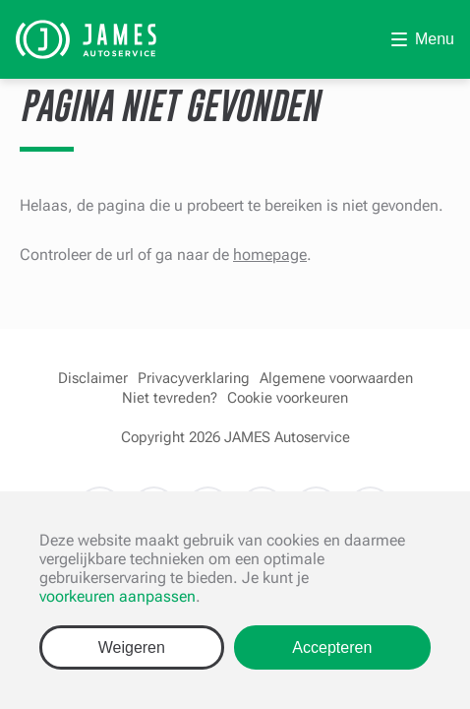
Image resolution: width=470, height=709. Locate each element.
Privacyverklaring (194, 378)
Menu (434, 39)
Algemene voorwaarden (336, 378)
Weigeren (131, 647)
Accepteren (332, 647)
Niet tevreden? (169, 398)
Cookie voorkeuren (287, 398)
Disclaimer (93, 378)
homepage (270, 254)
